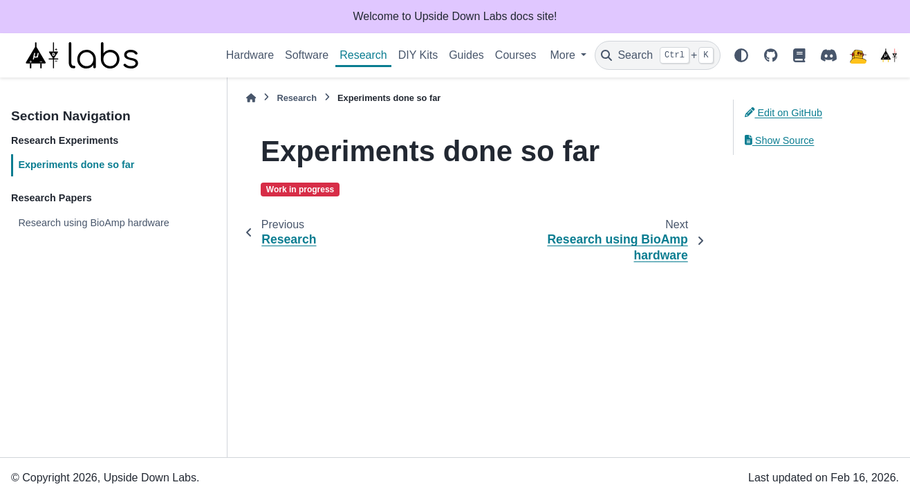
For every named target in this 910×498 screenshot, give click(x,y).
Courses (516, 55)
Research (363, 55)
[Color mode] (741, 55)
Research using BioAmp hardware (93, 222)
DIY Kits (418, 55)
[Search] (658, 55)
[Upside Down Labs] (889, 55)
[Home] (251, 98)
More (564, 55)
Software (306, 55)
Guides (466, 55)
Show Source (779, 140)
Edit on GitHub (783, 112)
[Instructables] (858, 55)
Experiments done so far (76, 164)
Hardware (250, 55)
